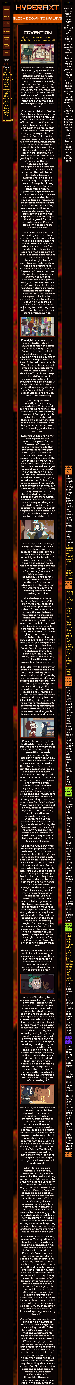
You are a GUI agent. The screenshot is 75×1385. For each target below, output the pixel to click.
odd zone (6, 53)
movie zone (6, 24)
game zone (6, 38)
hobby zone (6, 46)
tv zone (6, 31)
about (6, 17)
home (6, 9)
